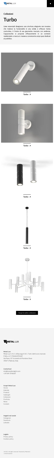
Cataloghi (6, 395)
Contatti (6, 404)
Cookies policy (8, 439)
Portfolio (6, 399)
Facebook (6, 420)
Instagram (7, 418)
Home (5, 388)
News (5, 402)
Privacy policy (8, 437)
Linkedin (6, 423)
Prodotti (6, 392)
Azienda (6, 390)
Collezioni (6, 397)
